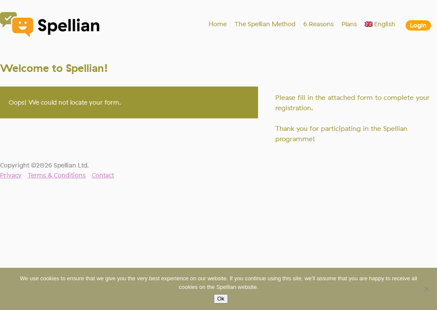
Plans (349, 24)
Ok (221, 298)
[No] (426, 289)
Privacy (11, 175)
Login (418, 25)
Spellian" (50, 26)
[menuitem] (380, 24)
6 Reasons (318, 24)
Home (218, 24)
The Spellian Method (264, 24)
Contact (103, 175)
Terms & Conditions (57, 175)
